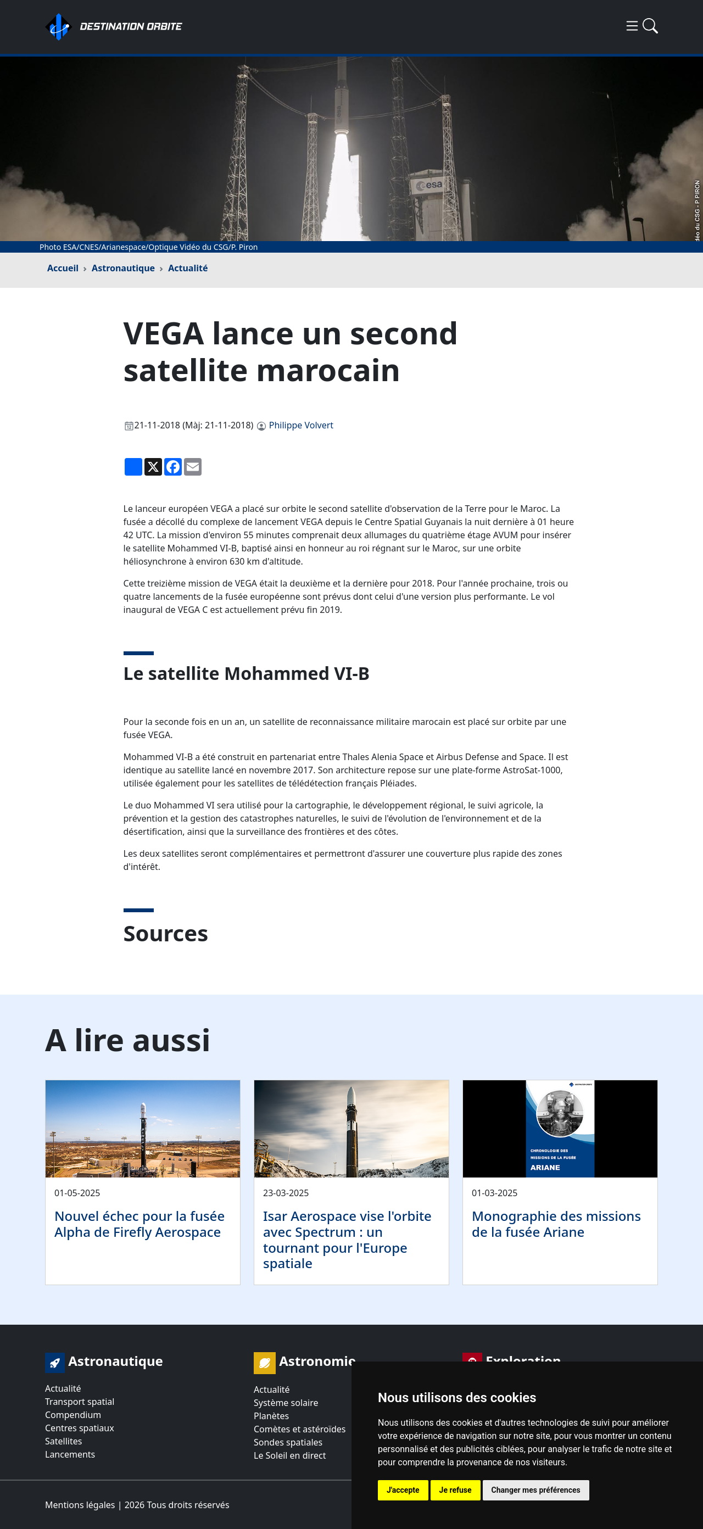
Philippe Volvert (301, 425)
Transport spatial (79, 1402)
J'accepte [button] (403, 1490)
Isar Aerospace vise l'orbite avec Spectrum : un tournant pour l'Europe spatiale (347, 1239)
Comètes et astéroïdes (299, 1429)
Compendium (73, 1415)
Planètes (271, 1416)
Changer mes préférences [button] (536, 1490)
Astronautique (123, 268)
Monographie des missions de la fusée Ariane (556, 1224)
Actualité (188, 268)
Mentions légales (80, 1505)
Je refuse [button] (455, 1490)
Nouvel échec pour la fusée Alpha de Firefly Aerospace (139, 1224)
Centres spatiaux (79, 1428)
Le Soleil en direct (290, 1455)
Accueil (63, 268)
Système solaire (286, 1403)
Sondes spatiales (288, 1442)
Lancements (70, 1454)
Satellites (63, 1441)
